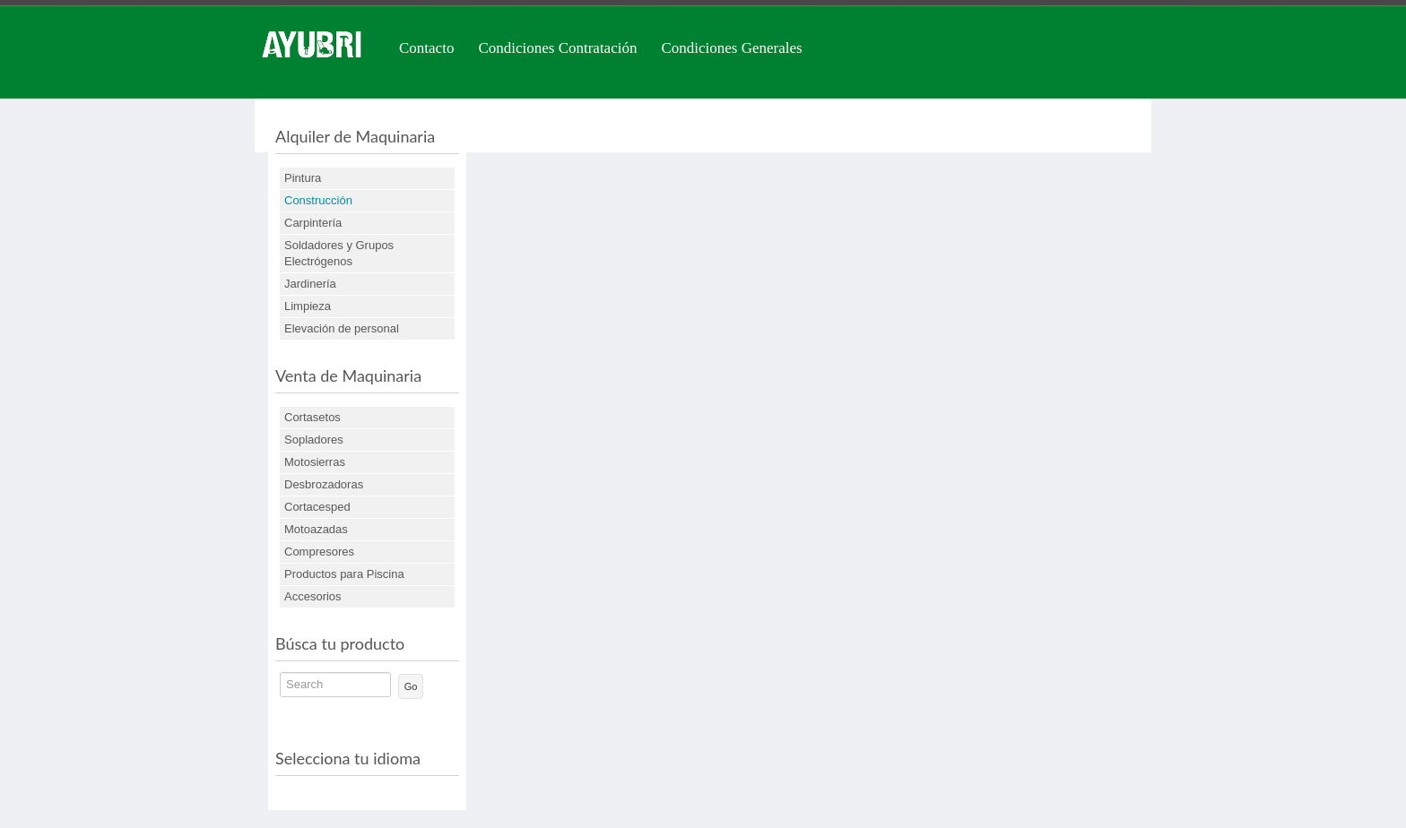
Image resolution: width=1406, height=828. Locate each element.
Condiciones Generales (731, 47)
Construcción (318, 200)
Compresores (319, 551)
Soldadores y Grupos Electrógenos (339, 253)
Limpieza (307, 306)
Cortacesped (317, 506)
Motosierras (314, 462)
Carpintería (313, 222)
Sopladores (313, 439)
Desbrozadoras (323, 484)
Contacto (426, 47)
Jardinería (310, 283)
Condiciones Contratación (557, 47)
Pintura (302, 178)
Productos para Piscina (344, 574)
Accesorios (313, 596)
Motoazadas (316, 529)
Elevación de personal (341, 328)
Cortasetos (312, 417)
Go (411, 686)
